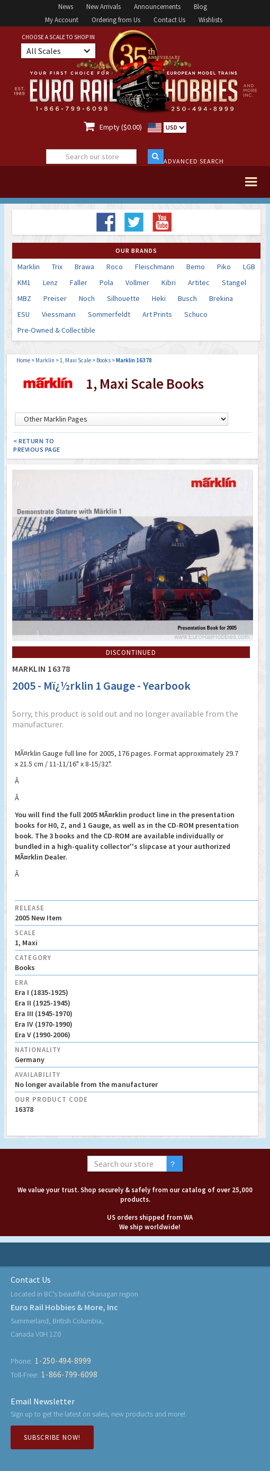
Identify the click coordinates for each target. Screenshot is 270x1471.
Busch (187, 298)
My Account (61, 19)
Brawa (84, 266)
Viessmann (59, 314)
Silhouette (123, 298)
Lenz (50, 282)
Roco (114, 266)
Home (23, 360)
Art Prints (157, 314)
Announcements (157, 6)
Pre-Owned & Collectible (56, 330)
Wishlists (210, 19)
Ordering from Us (116, 19)
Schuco (196, 314)
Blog (200, 6)
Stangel (234, 282)
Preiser (55, 298)
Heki (159, 298)
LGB (249, 266)
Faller (78, 282)
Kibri (168, 282)
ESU (23, 314)
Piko (224, 266)
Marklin (28, 266)
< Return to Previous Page (36, 445)
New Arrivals (103, 6)
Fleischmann (154, 266)
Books (103, 360)
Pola (106, 282)
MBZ (24, 298)
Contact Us (169, 19)
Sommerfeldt (109, 314)
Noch (87, 298)
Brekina (221, 298)
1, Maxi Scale (75, 360)
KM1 (24, 282)
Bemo (195, 266)
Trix (57, 266)
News (65, 6)
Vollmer (137, 282)
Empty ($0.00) (121, 127)
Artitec (199, 282)
